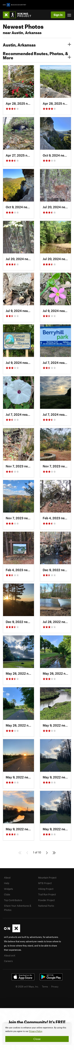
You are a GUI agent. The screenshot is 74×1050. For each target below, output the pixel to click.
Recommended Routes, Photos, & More (37, 55)
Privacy (54, 986)
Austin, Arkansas (37, 44)
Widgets (8, 888)
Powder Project (46, 900)
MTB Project (45, 883)
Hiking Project (45, 888)
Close (37, 1039)
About (7, 877)
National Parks (46, 905)
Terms (45, 986)
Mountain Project (47, 877)
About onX (9, 955)
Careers (8, 961)
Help (6, 883)
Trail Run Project (47, 894)
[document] (37, 1034)
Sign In (58, 14)
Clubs (7, 894)
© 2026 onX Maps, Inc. (27, 986)
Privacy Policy (35, 1031)
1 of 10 (37, 852)
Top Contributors (13, 900)
